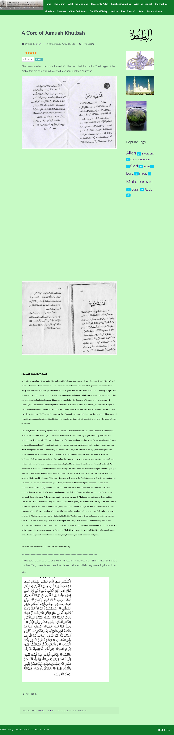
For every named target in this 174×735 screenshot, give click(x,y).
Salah (39, 44)
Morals (143, 173)
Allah (131, 153)
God (134, 166)
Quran (135, 189)
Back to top (166, 729)
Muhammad (139, 181)
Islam (147, 166)
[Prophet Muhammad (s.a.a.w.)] (21, 4)
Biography (148, 153)
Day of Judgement (140, 159)
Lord (130, 173)
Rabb (148, 189)
